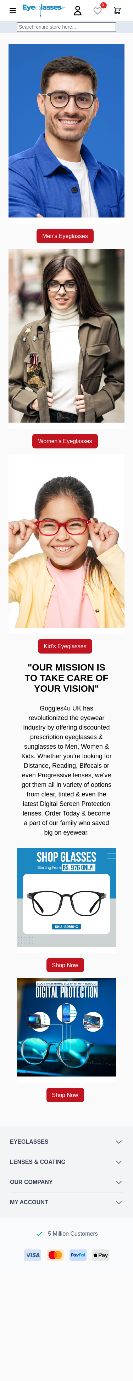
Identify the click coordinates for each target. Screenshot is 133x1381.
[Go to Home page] (43, 10)
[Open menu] (13, 10)
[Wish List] (97, 11)
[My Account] (77, 10)
